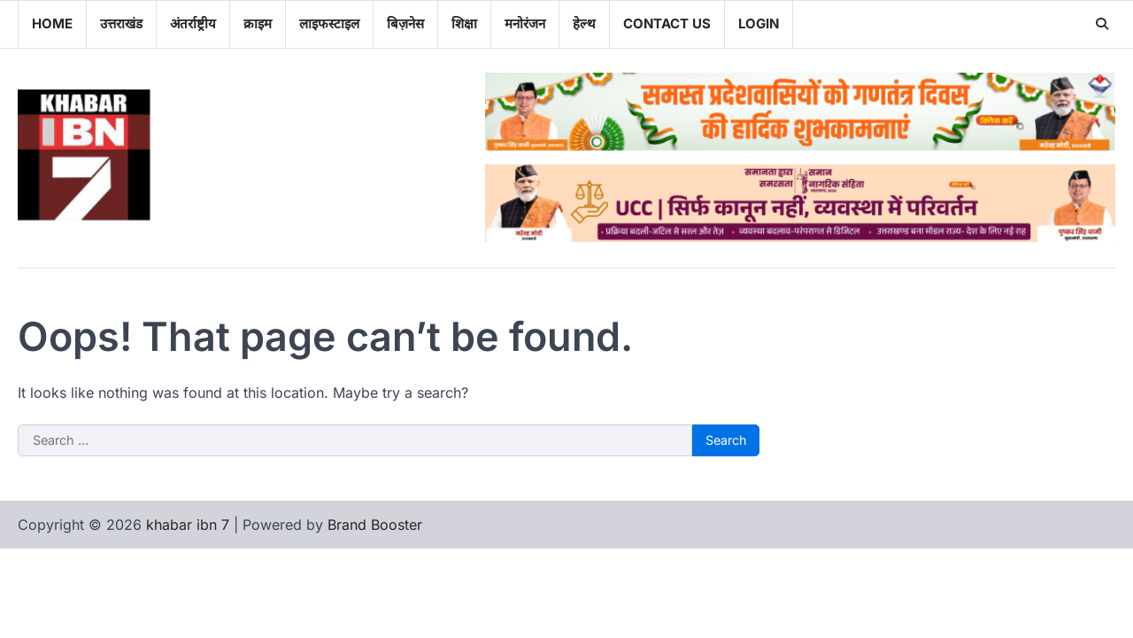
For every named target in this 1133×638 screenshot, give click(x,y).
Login (758, 23)
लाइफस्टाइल (329, 23)
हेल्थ (584, 23)
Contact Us (667, 23)
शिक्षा (464, 23)
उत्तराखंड (121, 23)
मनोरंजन (525, 23)
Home (52, 23)
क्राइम (257, 23)
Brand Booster (375, 524)
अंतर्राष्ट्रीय (193, 23)
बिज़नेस (405, 23)
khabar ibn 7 (187, 524)
